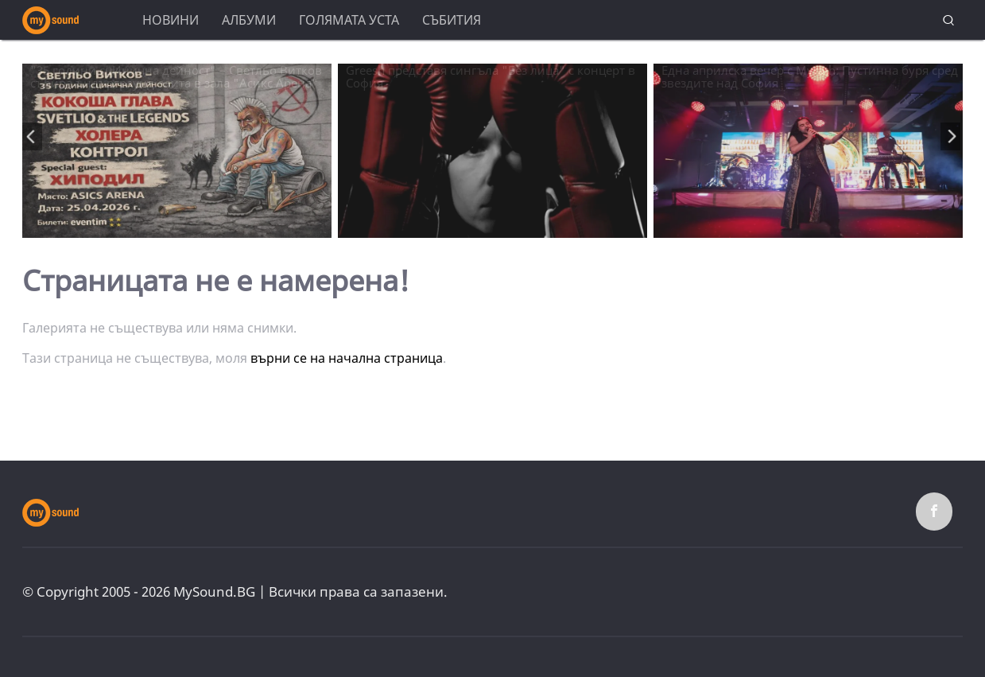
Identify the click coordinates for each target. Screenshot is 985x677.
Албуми (249, 20)
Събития (451, 20)
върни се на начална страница (346, 358)
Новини (170, 20)
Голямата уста (349, 20)
